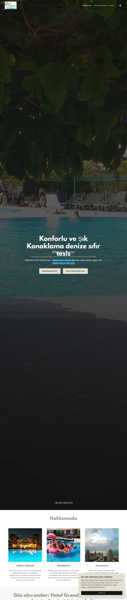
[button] (120, 5)
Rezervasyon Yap (49, 271)
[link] (11, 5)
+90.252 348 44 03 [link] (63, 503)
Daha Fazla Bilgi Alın (75, 271)
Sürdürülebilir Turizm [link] (104, 5)
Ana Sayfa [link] (86, 5)
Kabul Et (104, 593)
